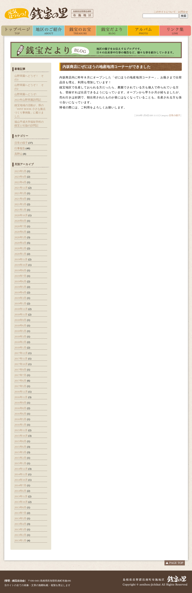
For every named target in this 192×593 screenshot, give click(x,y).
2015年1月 (20, 463)
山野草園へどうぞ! (25, 94)
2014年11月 (21, 474)
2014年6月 (20, 490)
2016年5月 (20, 419)
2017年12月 (21, 353)
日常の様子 (21, 142)
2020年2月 (20, 248)
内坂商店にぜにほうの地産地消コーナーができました (106, 67)
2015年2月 (20, 457)
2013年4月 (20, 523)
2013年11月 (21, 496)
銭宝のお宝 (80, 31)
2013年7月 (20, 512)
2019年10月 (21, 264)
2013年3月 (20, 529)
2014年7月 (20, 485)
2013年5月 (20, 518)
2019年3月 (20, 297)
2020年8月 (20, 220)
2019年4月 (20, 292)
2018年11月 (21, 314)
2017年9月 (20, 369)
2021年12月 (21, 187)
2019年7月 (20, 275)
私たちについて (48, 31)
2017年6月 (20, 380)
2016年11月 (21, 397)
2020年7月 (20, 226)
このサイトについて (165, 11)
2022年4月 (20, 182)
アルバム (143, 31)
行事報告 (19, 148)
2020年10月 (21, 215)
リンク (175, 31)
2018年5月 (20, 331)
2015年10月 (21, 435)
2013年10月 (21, 501)
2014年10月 (21, 479)
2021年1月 (20, 209)
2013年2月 (20, 534)
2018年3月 (20, 336)
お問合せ (183, 11)
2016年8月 (20, 408)
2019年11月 (21, 259)
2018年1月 (20, 347)
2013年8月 (20, 507)
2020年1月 (20, 253)
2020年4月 (20, 242)
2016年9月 (20, 402)
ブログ (112, 31)
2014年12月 (21, 468)
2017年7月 (20, 375)
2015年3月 (20, 452)
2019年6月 (20, 281)
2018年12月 (21, 308)
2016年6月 (20, 413)
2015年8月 (20, 441)
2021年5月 (20, 193)
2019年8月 (20, 270)
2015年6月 (20, 446)
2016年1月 (20, 424)
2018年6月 (20, 325)
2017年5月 (20, 386)
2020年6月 (20, 231)
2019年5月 (20, 286)
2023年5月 (20, 171)
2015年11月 (21, 430)
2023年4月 (20, 176)
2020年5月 (20, 237)
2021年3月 (20, 204)
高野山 (18, 153)
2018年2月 (20, 342)
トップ (17, 31)
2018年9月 (20, 320)
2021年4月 (20, 198)
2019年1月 (20, 303)
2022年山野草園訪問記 (27, 99)
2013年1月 (20, 540)
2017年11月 (21, 358)
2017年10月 (21, 364)
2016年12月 (21, 391)
